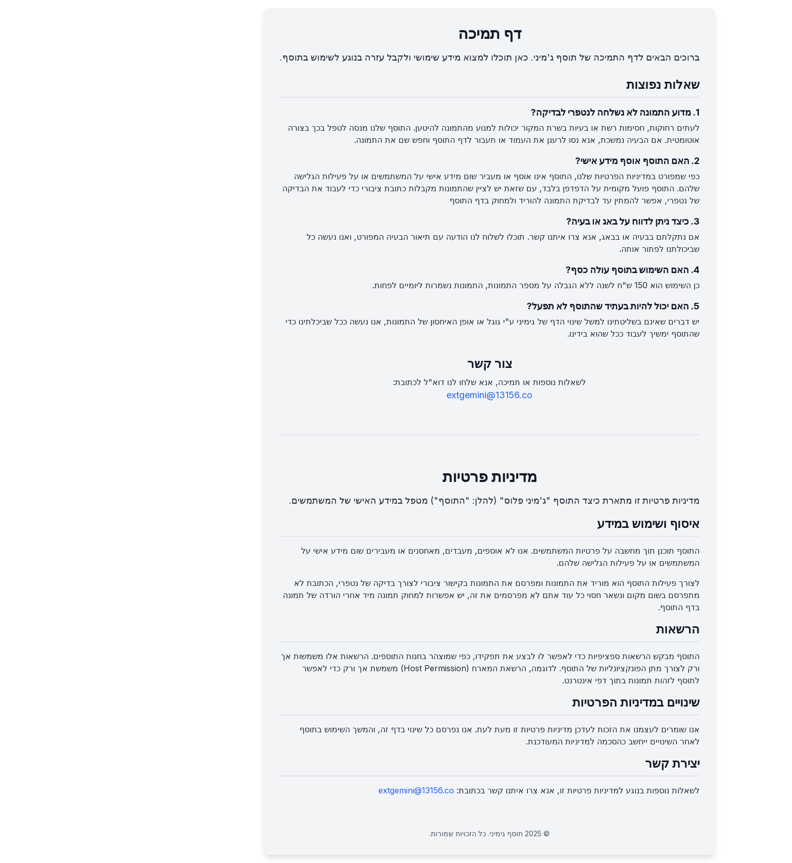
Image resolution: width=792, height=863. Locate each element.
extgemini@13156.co (396, 395)
